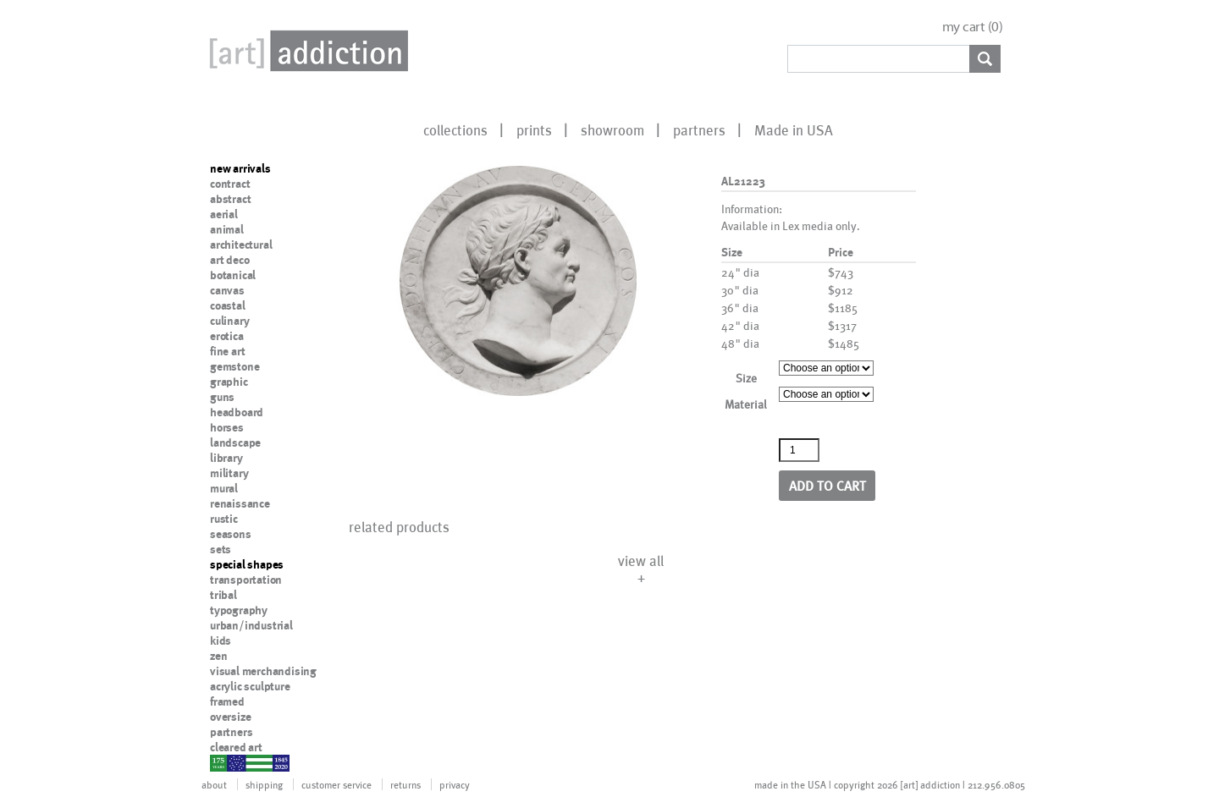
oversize (230, 716)
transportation (246, 579)
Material (746, 404)
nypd (222, 762)
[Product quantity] (799, 450)
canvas (227, 290)
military (229, 473)
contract (230, 183)
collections (455, 129)
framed (227, 701)
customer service (336, 784)
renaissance (240, 503)
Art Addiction (305, 51)
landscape (235, 442)
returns (405, 784)
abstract (230, 199)
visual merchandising (263, 671)
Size (746, 378)
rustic (224, 518)
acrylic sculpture (250, 686)
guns (222, 397)
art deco (229, 260)
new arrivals (240, 168)
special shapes (247, 564)
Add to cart (827, 485)
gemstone (234, 366)
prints (534, 129)
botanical (233, 275)
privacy (454, 784)
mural (224, 488)
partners (699, 129)
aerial (224, 214)
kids (220, 640)
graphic (229, 381)
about (214, 784)
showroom (612, 129)
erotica (227, 336)
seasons (230, 534)
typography (239, 610)
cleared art (236, 747)
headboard (236, 412)
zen (218, 655)
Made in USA (793, 129)
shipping (264, 784)
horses (227, 427)
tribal (223, 595)
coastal (227, 305)
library (226, 457)
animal (227, 229)
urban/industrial (251, 625)
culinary (229, 320)
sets (220, 549)
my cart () (972, 26)
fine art (227, 351)
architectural (241, 244)
